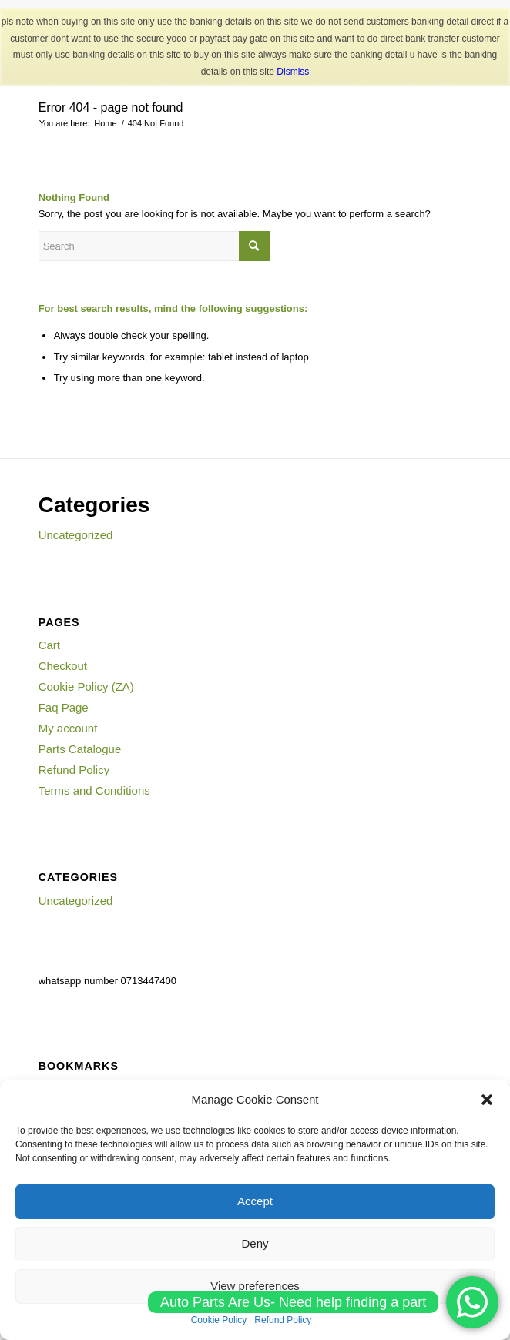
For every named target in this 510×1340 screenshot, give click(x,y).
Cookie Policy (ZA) (86, 686)
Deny (254, 1243)
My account (68, 728)
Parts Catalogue (80, 748)
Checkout (63, 665)
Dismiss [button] (293, 71)
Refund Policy (74, 769)
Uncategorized (76, 534)
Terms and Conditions (94, 790)
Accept (255, 1201)
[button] (487, 1099)
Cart (49, 645)
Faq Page (64, 707)
